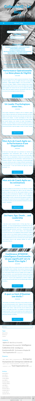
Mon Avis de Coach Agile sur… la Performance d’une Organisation (17, 51)
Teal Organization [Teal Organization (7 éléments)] (9, 352)
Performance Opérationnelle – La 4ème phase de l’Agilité (17, 47)
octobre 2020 (5, 378)
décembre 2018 (5, 381)
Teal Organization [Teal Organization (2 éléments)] (20, 366)
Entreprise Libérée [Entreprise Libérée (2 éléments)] (23, 362)
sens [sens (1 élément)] (9, 366)
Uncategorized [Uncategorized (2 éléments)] (20, 352)
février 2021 (4, 376)
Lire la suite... (17, 95)
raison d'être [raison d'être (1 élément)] (22, 363)
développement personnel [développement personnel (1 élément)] (17, 359)
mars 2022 (4, 375)
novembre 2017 (5, 390)
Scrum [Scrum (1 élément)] (27, 363)
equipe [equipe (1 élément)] (4, 363)
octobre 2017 (5, 392)
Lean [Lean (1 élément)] (8, 363)
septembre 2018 (5, 383)
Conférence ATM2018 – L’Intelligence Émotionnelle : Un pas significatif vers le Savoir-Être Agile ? (17, 257)
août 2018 (4, 385)
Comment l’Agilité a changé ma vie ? (17, 48)
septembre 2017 (5, 393)
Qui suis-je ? (4, 334)
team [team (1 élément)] (30, 366)
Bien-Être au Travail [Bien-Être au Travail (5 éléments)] (16, 342)
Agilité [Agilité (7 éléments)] (6, 342)
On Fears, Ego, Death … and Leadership (17, 216)
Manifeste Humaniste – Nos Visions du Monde (17, 52)
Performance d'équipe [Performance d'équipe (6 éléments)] (22, 350)
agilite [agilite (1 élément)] (7, 359)
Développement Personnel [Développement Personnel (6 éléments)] (12, 345)
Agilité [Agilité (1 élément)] (10, 359)
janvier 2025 (4, 373)
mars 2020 (4, 380)
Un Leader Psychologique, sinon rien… (17, 49)
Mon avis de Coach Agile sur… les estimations (17, 181)
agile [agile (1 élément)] (4, 359)
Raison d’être (5, 332)
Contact (4, 336)
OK (21, 400)
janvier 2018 (4, 386)
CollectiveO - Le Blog (18, 23)
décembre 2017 (5, 388)
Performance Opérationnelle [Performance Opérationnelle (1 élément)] (14, 363)
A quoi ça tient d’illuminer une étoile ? (17, 295)
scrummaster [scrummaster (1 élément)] (5, 366)
